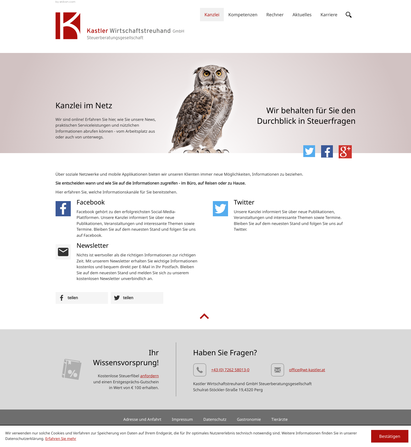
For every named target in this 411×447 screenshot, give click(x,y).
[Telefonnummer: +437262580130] (221, 370)
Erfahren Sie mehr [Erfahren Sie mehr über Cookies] (60, 438)
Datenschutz (214, 419)
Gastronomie (249, 419)
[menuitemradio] (275, 14)
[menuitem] (212, 14)
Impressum (182, 419)
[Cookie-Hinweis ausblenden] (390, 436)
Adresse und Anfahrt (142, 419)
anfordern (149, 376)
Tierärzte (279, 419)
